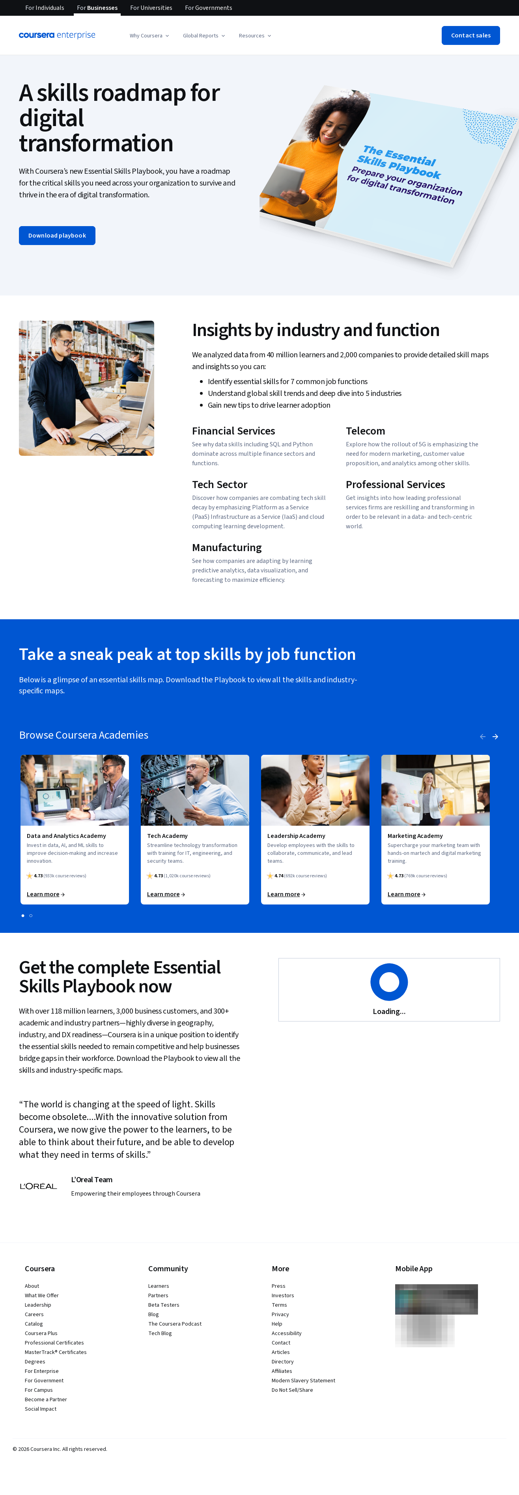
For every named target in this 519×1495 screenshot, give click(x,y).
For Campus (39, 1390)
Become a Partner (46, 1400)
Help (277, 1324)
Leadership (38, 1305)
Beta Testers (163, 1305)
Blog (153, 1315)
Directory (283, 1362)
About (32, 1286)
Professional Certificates (54, 1343)
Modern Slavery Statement (303, 1381)
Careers (34, 1315)
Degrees (35, 1362)
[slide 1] (23, 915)
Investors (283, 1296)
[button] (150, 35)
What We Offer (42, 1296)
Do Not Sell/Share (292, 1390)
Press (279, 1286)
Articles (281, 1352)
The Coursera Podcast (175, 1324)
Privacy (280, 1315)
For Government (44, 1381)
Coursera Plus (41, 1333)
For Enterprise (42, 1371)
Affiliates (282, 1371)
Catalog (34, 1324)
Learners (158, 1286)
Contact (281, 1343)
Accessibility (287, 1333)
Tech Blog (160, 1333)
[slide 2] (31, 915)
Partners (158, 1296)
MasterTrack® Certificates (56, 1352)
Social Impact (40, 1409)
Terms (279, 1305)
